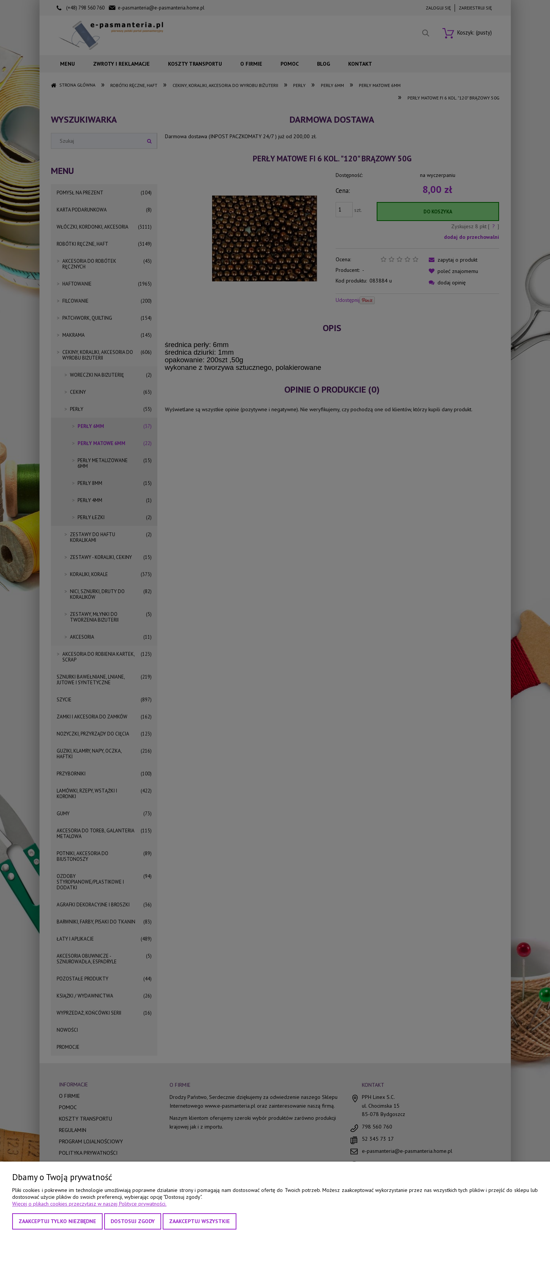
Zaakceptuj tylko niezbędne (57, 1221)
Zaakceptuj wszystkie (199, 1221)
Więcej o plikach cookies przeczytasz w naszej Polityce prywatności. (89, 1203)
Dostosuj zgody (133, 1221)
